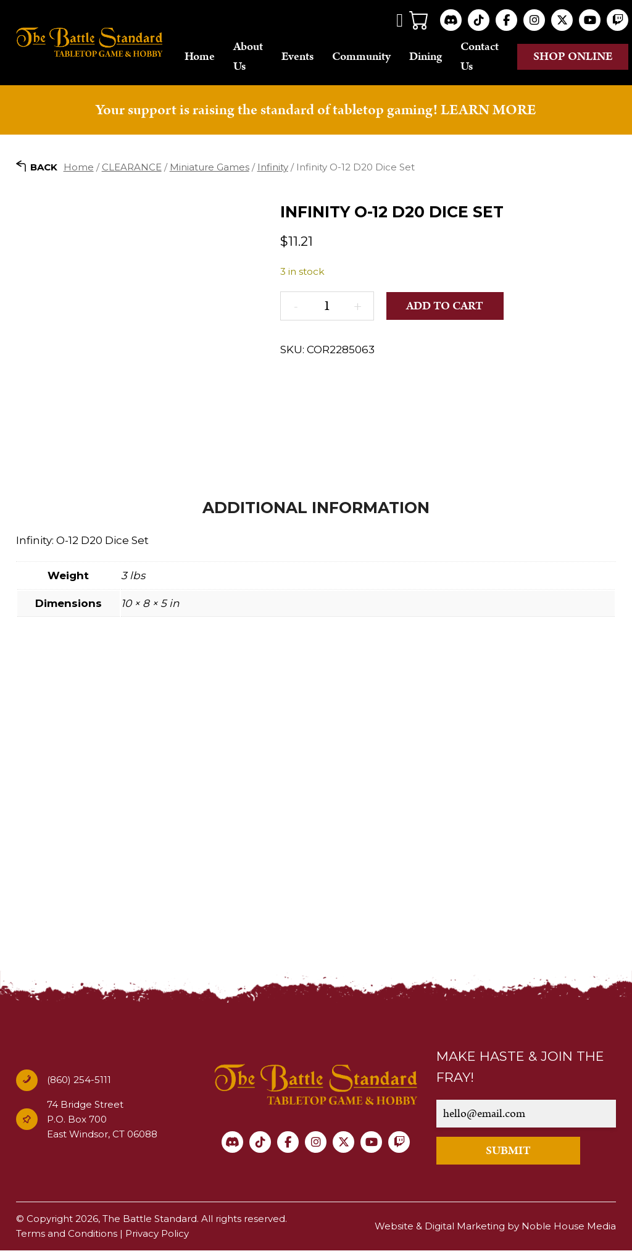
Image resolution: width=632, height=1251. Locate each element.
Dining (425, 56)
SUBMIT (508, 1151)
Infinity (272, 167)
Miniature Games (209, 167)
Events (297, 56)
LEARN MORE (488, 110)
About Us (248, 56)
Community (361, 56)
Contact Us (479, 56)
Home (200, 56)
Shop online (573, 56)
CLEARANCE (132, 167)
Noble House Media (569, 1226)
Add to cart (444, 306)
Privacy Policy (157, 1234)
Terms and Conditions (66, 1234)
